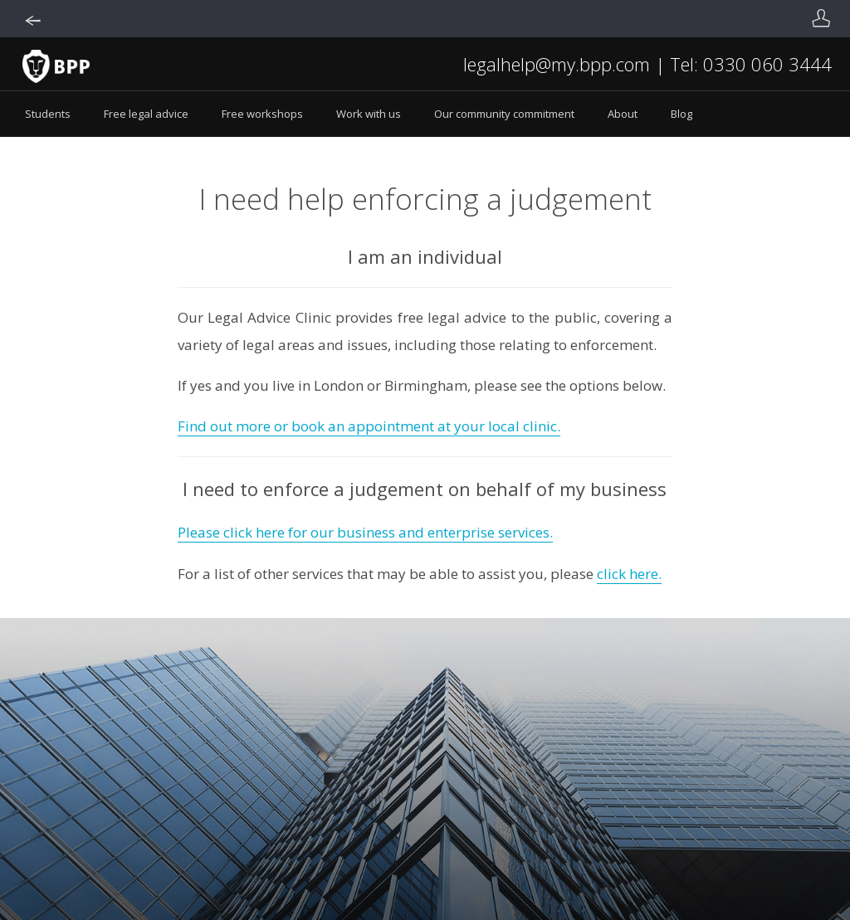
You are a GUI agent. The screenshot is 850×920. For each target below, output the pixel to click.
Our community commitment (504, 113)
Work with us (368, 113)
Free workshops (262, 113)
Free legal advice (146, 113)
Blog (681, 113)
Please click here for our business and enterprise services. (365, 532)
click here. (629, 573)
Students (48, 113)
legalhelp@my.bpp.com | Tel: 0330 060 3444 (647, 63)
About (623, 113)
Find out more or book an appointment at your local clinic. (369, 426)
